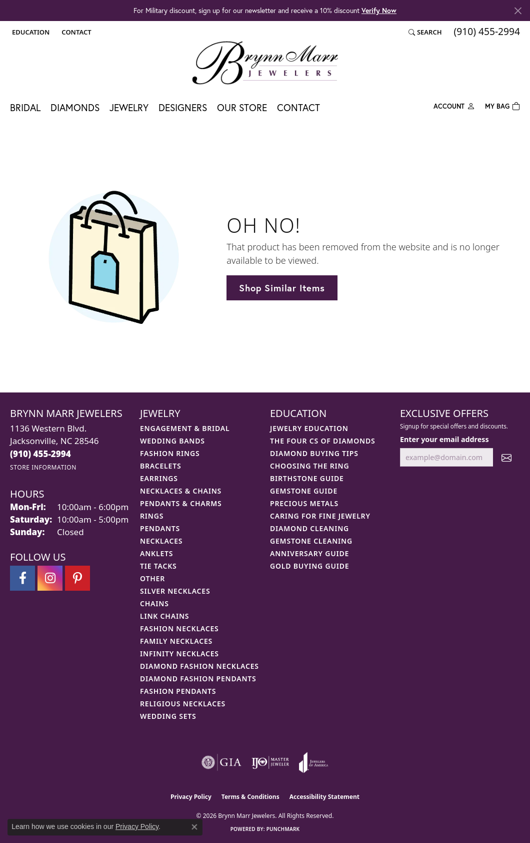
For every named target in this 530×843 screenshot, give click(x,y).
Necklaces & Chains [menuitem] (181, 491)
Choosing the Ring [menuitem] (309, 466)
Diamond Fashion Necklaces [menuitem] (199, 666)
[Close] (518, 11)
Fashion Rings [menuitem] (170, 453)
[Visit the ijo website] (270, 762)
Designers (182, 107)
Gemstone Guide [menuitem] (304, 491)
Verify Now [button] (379, 10)
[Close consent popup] (195, 827)
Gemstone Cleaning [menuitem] (311, 541)
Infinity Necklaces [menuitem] (179, 653)
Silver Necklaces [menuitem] (175, 591)
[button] (30, 32)
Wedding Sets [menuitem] (168, 716)
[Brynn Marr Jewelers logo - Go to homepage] (265, 63)
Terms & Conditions (251, 796)
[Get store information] (43, 467)
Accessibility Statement (325, 796)
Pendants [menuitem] (160, 528)
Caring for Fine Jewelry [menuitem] (320, 516)
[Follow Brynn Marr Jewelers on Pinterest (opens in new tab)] (77, 578)
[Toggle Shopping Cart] (502, 105)
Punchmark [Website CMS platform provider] (283, 828)
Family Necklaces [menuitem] (176, 641)
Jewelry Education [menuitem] (309, 428)
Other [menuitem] (152, 578)
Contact (298, 107)
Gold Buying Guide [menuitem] (309, 566)
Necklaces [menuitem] (161, 541)
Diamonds (75, 107)
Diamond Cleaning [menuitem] (309, 528)
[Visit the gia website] (222, 762)
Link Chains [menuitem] (164, 616)
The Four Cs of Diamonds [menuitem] (322, 441)
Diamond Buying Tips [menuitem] (314, 453)
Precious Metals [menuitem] (304, 503)
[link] (75, 32)
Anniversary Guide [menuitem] (309, 553)
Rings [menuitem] (152, 516)
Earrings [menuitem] (159, 478)
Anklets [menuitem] (156, 553)
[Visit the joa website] (313, 762)
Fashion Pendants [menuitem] (178, 691)
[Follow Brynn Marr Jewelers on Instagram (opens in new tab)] (50, 578)
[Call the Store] (40, 454)
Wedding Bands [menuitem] (172, 441)
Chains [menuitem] (154, 603)
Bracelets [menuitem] (160, 466)
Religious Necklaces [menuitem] (183, 703)
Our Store (242, 107)
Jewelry (129, 107)
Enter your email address (444, 439)
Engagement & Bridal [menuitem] (185, 428)
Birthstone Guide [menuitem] (307, 478)
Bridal (25, 107)
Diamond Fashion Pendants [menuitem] (198, 678)
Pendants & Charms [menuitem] (181, 503)
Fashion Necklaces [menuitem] (179, 628)
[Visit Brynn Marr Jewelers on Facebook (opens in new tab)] (22, 578)
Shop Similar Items (281, 288)
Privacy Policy (191, 796)
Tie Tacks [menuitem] (158, 566)
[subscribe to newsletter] (506, 457)
